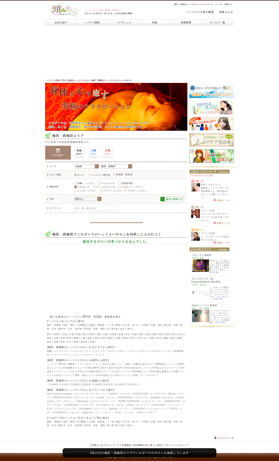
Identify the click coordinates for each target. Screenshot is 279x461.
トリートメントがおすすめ (68, 371)
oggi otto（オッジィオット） (98, 412)
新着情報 (186, 22)
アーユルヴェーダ (105, 187)
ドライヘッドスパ (112, 190)
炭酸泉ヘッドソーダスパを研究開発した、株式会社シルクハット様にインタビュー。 (215, 193)
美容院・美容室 (124, 174)
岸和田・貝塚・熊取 (94, 329)
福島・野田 (69, 325)
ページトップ (224, 437)
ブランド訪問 (208, 210)
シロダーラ (83, 187)
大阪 (98, 334)
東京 (49, 334)
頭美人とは (226, 11)
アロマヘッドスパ (137, 190)
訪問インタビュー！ (211, 184)
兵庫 (96, 338)
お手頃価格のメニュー (72, 368)
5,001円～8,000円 (92, 384)
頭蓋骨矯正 (127, 183)
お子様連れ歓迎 (92, 371)
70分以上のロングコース (165, 368)
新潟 (168, 334)
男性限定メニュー (165, 364)
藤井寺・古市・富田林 (70, 329)
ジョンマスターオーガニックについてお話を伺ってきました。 (215, 217)
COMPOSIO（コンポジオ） (80, 405)
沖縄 (92, 342)
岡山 (132, 338)
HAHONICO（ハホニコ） (67, 412)
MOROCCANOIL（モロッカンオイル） (75, 397)
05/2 (93, 152)
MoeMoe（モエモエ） (163, 397)
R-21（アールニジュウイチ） (62, 408)
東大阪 (115, 329)
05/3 (108, 152)
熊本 (62, 342)
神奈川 (57, 334)
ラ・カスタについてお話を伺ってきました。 (215, 238)
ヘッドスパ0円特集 (131, 371)
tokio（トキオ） (146, 412)
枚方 (122, 329)
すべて (81, 175)
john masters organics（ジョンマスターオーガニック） (77, 393)
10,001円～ (133, 384)
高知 (172, 338)
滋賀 (89, 338)
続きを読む (215, 272)
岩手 (127, 334)
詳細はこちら (222, 200)
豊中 (129, 329)
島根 (125, 338)
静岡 (76, 338)
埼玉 (65, 334)
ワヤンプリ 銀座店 (202, 255)
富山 (174, 334)
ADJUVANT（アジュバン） (167, 405)
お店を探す (61, 22)
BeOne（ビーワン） (120, 408)
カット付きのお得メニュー (110, 364)
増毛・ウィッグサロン (145, 375)
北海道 (113, 334)
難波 (118, 325)
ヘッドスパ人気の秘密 (200, 11)
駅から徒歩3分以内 (112, 368)
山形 (148, 334)
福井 (49, 338)
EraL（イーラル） (126, 412)
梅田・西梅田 (54, 325)
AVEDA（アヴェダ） (121, 393)
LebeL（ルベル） (107, 397)
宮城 (134, 334)
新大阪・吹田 (171, 325)
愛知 (161, 334)
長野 (62, 338)
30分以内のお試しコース (137, 368)
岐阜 (69, 338)
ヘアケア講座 (92, 22)
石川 (181, 334)
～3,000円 (52, 384)
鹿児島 (84, 342)
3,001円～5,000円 (70, 384)
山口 (145, 338)
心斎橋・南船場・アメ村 (101, 325)
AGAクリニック (122, 375)
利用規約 (126, 445)
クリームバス (108, 183)
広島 (138, 338)
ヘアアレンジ (123, 22)
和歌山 (110, 338)
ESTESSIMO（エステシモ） (134, 397)
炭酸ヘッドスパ (86, 183)
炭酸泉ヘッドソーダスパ (81, 364)
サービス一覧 (217, 22)
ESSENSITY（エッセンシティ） (151, 408)
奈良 (103, 338)
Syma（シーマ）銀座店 (204, 305)
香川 (159, 338)
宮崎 (76, 342)
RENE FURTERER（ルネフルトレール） (141, 401)
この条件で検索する (116, 218)
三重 (83, 338)
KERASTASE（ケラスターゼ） (150, 393)
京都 (105, 334)
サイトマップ (113, 445)
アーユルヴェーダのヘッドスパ (118, 351)
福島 (154, 334)
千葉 (71, 334)
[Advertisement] (139, 52)
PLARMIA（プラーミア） (93, 408)
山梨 (56, 338)
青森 (121, 334)
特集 (154, 22)
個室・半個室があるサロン (140, 364)
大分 (69, 342)
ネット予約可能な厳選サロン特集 (160, 371)
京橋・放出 (156, 325)
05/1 (79, 152)
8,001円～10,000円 (114, 384)
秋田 (141, 334)
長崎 (56, 342)
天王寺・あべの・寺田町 (136, 325)
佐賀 (49, 342)
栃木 (85, 334)
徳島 (152, 338)
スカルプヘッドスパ (132, 187)
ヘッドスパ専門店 (100, 175)
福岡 (179, 338)
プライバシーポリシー (175, 445)
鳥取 (118, 338)
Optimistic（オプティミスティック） (97, 401)
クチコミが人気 (110, 371)
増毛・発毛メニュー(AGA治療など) (93, 375)
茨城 (78, 334)
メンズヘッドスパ (87, 190)
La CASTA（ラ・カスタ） (111, 405)
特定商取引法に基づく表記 (148, 445)
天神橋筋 (81, 325)
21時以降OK (93, 368)
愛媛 (165, 338)
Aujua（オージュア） (138, 405)
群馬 (92, 334)
